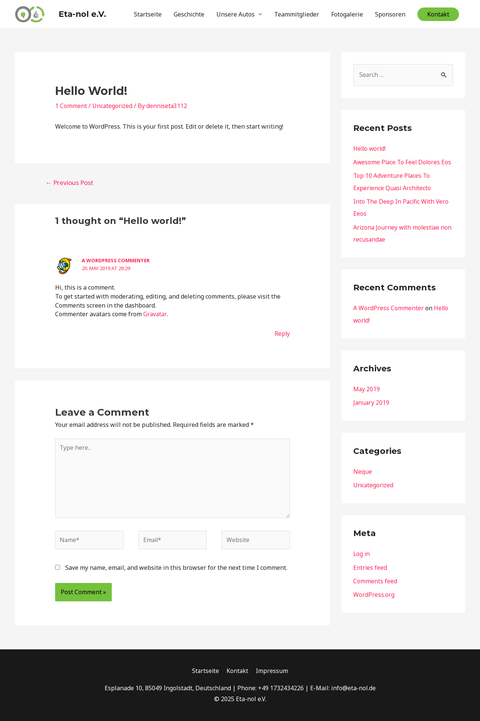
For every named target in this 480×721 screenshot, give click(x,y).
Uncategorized (112, 104)
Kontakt (238, 671)
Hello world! (370, 147)
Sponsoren (390, 13)
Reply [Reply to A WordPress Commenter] (282, 331)
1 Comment (71, 104)
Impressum (272, 671)
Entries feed (370, 576)
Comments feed (375, 589)
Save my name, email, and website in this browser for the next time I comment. (176, 567)
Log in (361, 562)
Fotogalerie (347, 13)
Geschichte (189, 13)
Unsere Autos (235, 13)
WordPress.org (373, 603)
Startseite (148, 13)
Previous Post (69, 180)
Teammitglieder (296, 13)
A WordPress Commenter (116, 258)
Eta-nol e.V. (72, 13)
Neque (362, 480)
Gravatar (155, 312)
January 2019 (371, 411)
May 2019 (366, 398)
